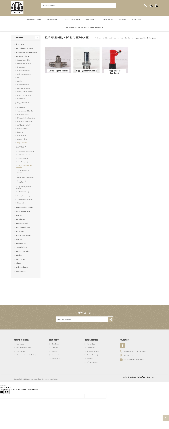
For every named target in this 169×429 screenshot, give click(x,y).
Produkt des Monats (24, 49)
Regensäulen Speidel (24, 208)
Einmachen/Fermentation (26, 53)
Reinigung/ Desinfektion (25, 122)
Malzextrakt (21, 108)
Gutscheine (20, 260)
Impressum (20, 345)
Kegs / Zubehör (125, 39)
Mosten (19, 240)
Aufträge (55, 352)
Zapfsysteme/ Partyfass (25, 197)
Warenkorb (155, 5)
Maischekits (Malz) (23, 85)
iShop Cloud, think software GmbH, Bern (141, 378)
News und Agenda (93, 352)
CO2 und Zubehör (24, 156)
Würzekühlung (22, 136)
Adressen (55, 348)
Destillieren (20, 220)
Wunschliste (56, 359)
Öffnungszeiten (92, 363)
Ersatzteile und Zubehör (26, 152)
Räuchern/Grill (22, 224)
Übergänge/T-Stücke (58, 72)
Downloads (91, 348)
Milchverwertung (23, 212)
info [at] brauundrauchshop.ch (134, 360)
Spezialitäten (21, 248)
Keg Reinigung (23, 163)
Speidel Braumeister (23, 61)
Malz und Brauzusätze (24, 75)
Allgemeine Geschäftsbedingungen (28, 356)
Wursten (19, 216)
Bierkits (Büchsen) (23, 115)
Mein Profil (55, 345)
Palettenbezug (22, 268)
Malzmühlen (21, 100)
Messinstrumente (22, 129)
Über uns (20, 45)
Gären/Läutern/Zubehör (25, 93)
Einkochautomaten (24, 236)
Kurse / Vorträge (23, 252)
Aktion (18, 264)
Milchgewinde (21, 204)
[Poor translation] (6, 393)
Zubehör (20, 133)
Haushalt (20, 232)
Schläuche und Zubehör (25, 200)
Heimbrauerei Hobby (23, 89)
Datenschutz (20, 352)
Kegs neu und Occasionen (21, 148)
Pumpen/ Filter (22, 140)
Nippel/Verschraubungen (86, 72)
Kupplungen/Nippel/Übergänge (24, 167)
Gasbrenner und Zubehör (25, 112)
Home (99, 39)
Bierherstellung (110, 39)
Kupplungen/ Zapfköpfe (115, 73)
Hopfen (19, 82)
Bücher (19, 256)
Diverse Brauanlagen (24, 64)
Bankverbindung (92, 356)
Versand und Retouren (23, 348)
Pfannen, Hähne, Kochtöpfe (26, 119)
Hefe (18, 78)
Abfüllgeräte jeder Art (24, 126)
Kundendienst (91, 345)
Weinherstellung (23, 228)
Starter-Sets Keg (24, 193)
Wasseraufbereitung (23, 71)
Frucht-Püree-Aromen (24, 96)
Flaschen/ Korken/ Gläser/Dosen (22, 104)
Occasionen (21, 272)
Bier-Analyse (21, 68)
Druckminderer (23, 159)
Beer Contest (21, 244)
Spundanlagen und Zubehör (23, 188)
